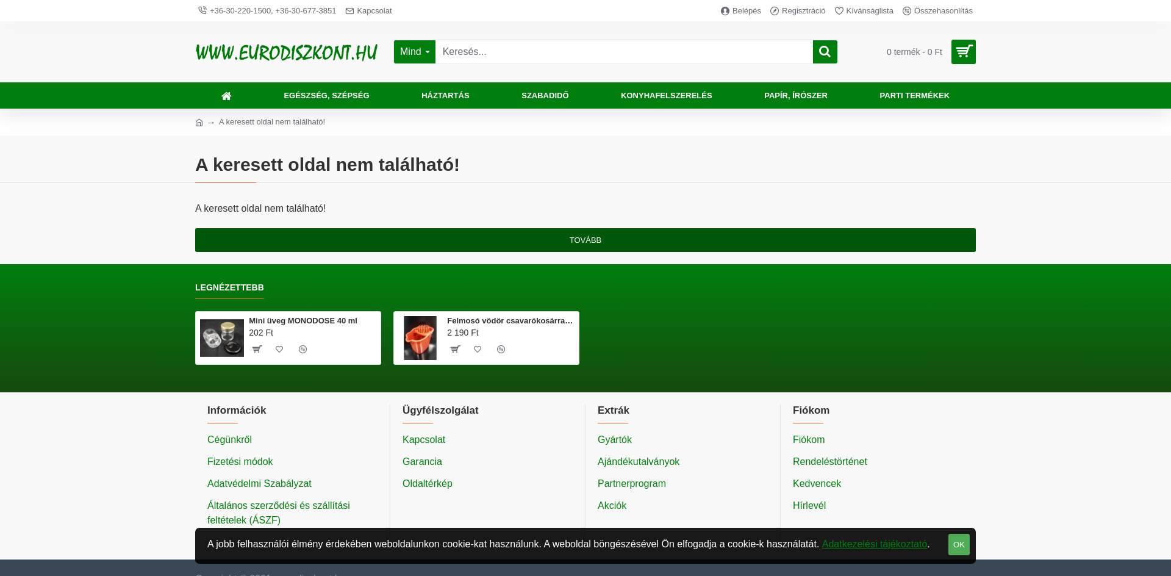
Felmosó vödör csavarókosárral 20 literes (511, 320)
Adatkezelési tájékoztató (875, 544)
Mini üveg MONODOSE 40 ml (303, 320)
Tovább (586, 240)
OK (959, 544)
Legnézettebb (229, 287)
